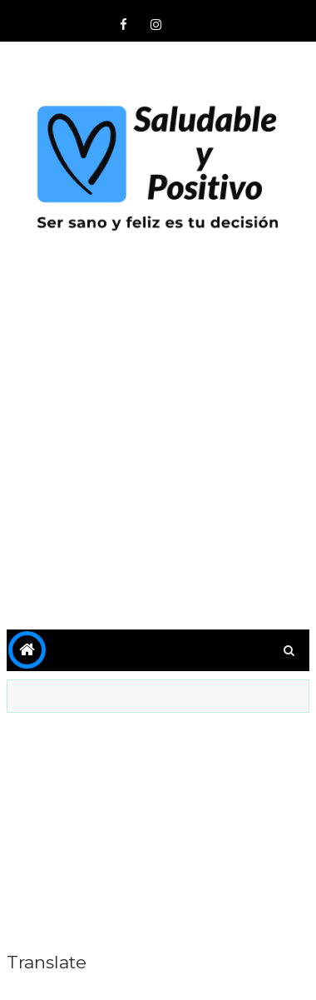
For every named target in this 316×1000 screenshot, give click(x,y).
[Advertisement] (158, 446)
